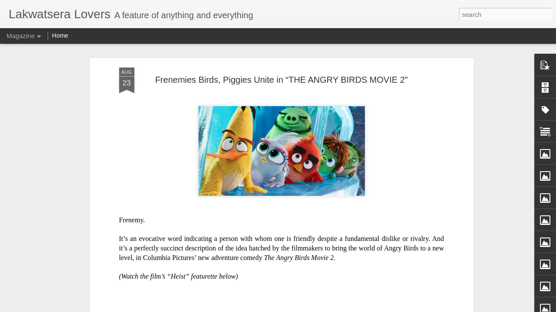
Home (60, 35)
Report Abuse (342, 307)
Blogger (317, 307)
